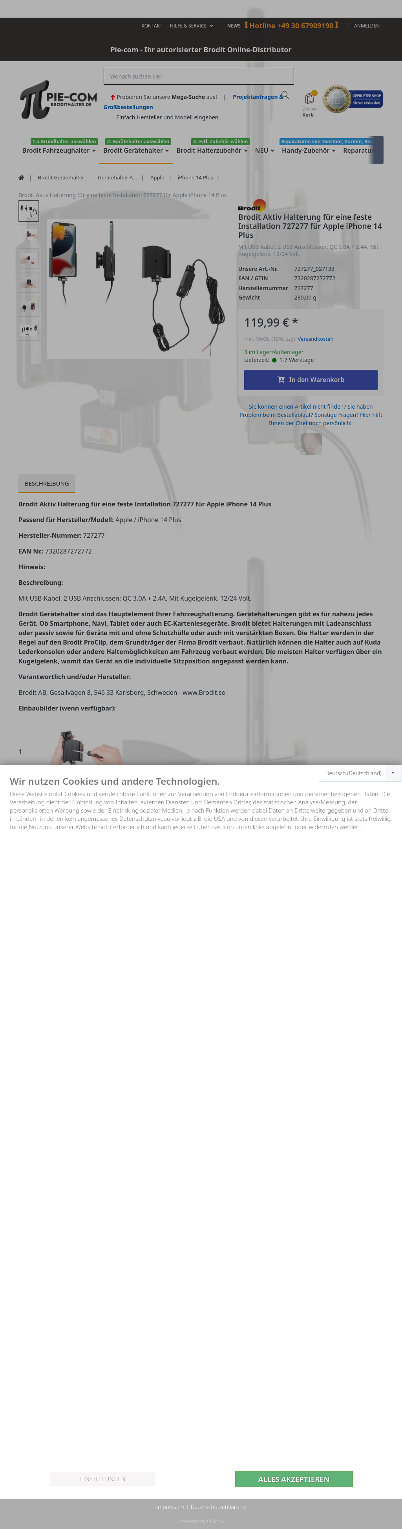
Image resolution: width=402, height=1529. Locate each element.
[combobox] (360, 773)
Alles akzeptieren (294, 1479)
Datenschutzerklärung (218, 1507)
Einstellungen (102, 1479)
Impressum (170, 1507)
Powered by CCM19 (201, 1521)
